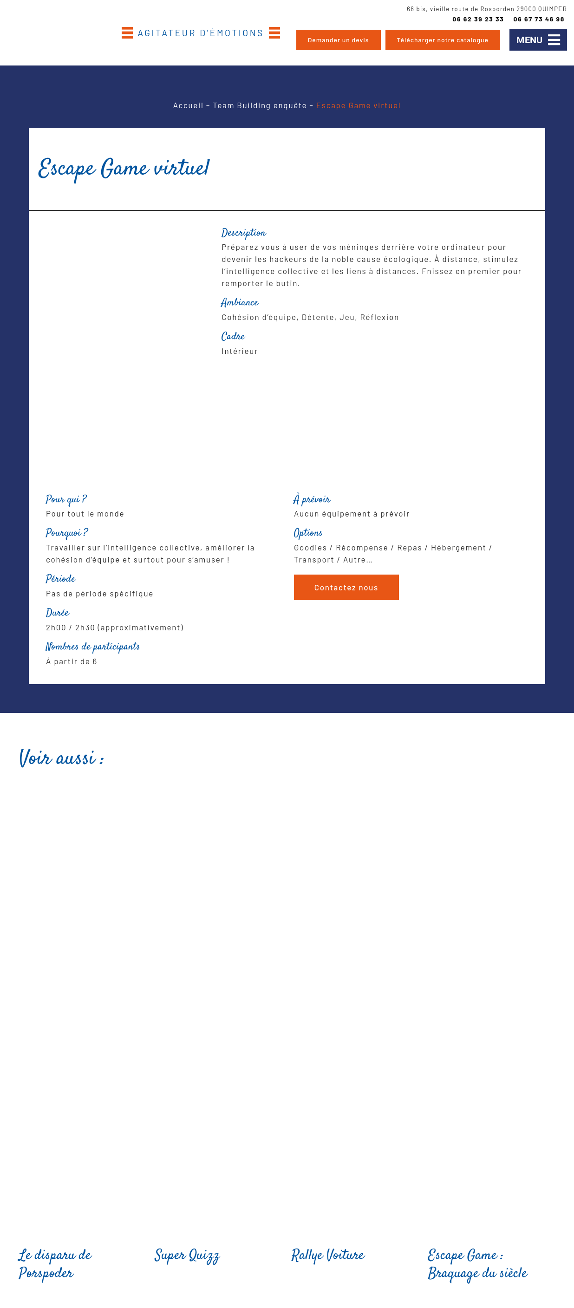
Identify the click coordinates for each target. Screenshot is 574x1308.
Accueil (188, 105)
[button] (538, 40)
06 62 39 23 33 (478, 19)
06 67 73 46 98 (539, 19)
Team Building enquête (260, 105)
